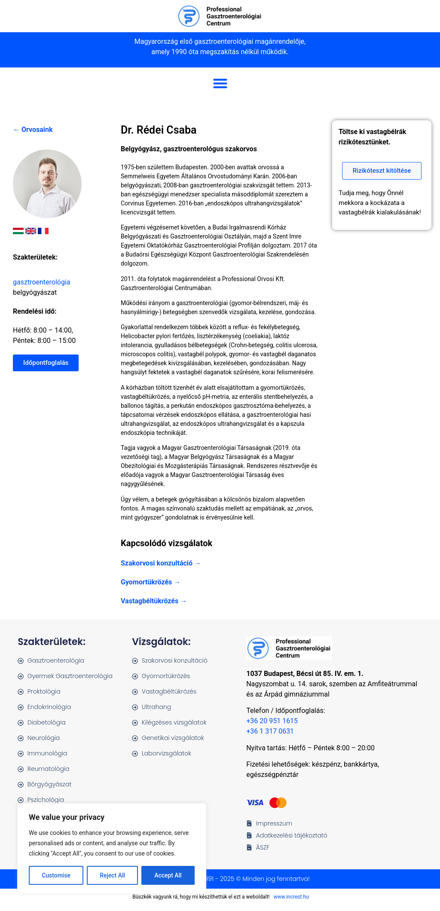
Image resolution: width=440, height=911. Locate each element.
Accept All (168, 875)
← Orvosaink (33, 129)
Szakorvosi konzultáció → (161, 563)
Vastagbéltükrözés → (154, 601)
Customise (56, 875)
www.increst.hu (291, 897)
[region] (111, 849)
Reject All (112, 875)
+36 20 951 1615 (272, 721)
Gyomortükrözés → (150, 582)
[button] (220, 83)
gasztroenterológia (41, 282)
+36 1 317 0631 (270, 731)
